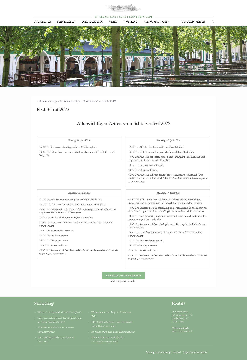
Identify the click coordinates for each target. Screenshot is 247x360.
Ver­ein (113, 22)
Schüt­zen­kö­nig (92, 22)
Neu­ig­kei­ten (42, 22)
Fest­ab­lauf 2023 (53, 109)
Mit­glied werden (193, 22)
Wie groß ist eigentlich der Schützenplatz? (59, 312)
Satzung (150, 352)
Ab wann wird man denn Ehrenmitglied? (113, 331)
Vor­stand (131, 22)
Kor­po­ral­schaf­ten (156, 22)
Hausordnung (164, 352)
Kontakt (177, 352)
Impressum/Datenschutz (195, 352)
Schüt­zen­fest (66, 22)
